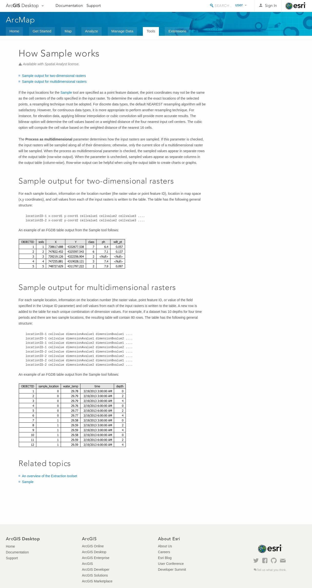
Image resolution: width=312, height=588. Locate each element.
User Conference (171, 564)
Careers (164, 552)
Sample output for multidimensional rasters (54, 82)
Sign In (271, 5)
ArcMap (20, 19)
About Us (165, 546)
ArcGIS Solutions (95, 575)
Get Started (42, 31)
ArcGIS (87, 564)
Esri (295, 6)
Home (14, 31)
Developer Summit (172, 569)
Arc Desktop (22, 5)
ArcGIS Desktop (94, 552)
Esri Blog (165, 558)
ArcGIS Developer (95, 569)
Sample (66, 92)
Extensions (177, 31)
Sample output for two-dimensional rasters (54, 76)
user (239, 5)
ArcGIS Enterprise (95, 558)
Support (94, 5)
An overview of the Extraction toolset (49, 476)
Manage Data (122, 31)
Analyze (91, 31)
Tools (150, 31)
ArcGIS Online (93, 546)
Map (68, 31)
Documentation (69, 5)
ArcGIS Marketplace (97, 581)
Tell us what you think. (272, 570)
